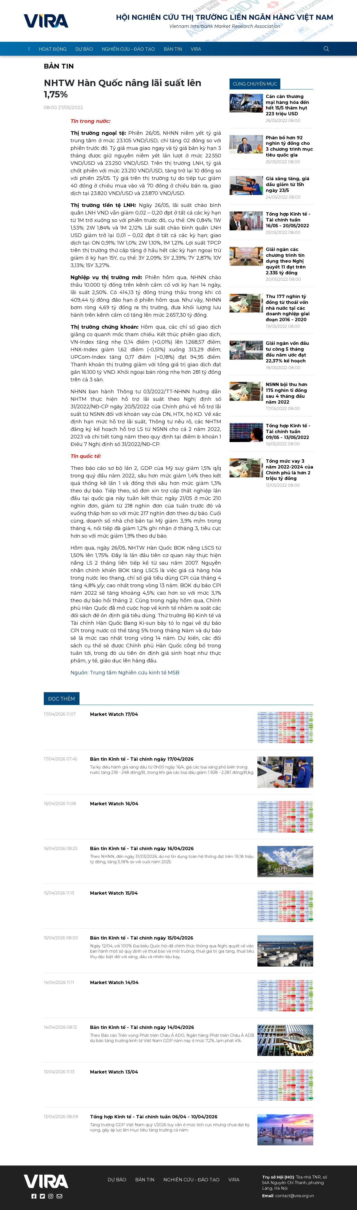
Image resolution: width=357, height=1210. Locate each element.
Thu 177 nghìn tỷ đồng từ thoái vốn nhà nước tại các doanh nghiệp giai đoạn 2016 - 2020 (288, 308)
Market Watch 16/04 (114, 803)
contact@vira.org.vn (294, 1195)
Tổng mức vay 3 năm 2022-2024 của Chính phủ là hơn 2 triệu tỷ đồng (289, 469)
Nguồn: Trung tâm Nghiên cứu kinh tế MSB (125, 673)
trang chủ (29, 49)
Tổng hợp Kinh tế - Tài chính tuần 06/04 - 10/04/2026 (154, 1116)
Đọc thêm (61, 699)
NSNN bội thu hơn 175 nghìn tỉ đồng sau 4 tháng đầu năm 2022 (286, 393)
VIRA (46, 21)
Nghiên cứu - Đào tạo (128, 49)
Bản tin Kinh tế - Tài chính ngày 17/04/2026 (142, 759)
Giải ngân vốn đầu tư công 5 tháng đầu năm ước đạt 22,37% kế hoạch (287, 352)
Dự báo (84, 49)
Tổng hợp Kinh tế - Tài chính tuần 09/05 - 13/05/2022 (288, 431)
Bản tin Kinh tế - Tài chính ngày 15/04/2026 (141, 938)
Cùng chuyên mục (255, 84)
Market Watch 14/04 (114, 982)
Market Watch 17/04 (114, 714)
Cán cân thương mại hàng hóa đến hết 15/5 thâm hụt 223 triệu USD (287, 105)
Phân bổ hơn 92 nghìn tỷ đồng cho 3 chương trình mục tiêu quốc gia (289, 146)
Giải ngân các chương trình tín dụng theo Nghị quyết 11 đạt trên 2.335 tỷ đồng (286, 261)
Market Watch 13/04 (114, 1072)
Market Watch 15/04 (114, 893)
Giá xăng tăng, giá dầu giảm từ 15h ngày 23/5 (287, 184)
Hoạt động (52, 49)
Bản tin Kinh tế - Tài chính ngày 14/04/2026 (142, 1027)
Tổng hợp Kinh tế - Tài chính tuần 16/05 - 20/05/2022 (288, 219)
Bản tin (173, 49)
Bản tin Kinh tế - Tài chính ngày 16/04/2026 (142, 848)
